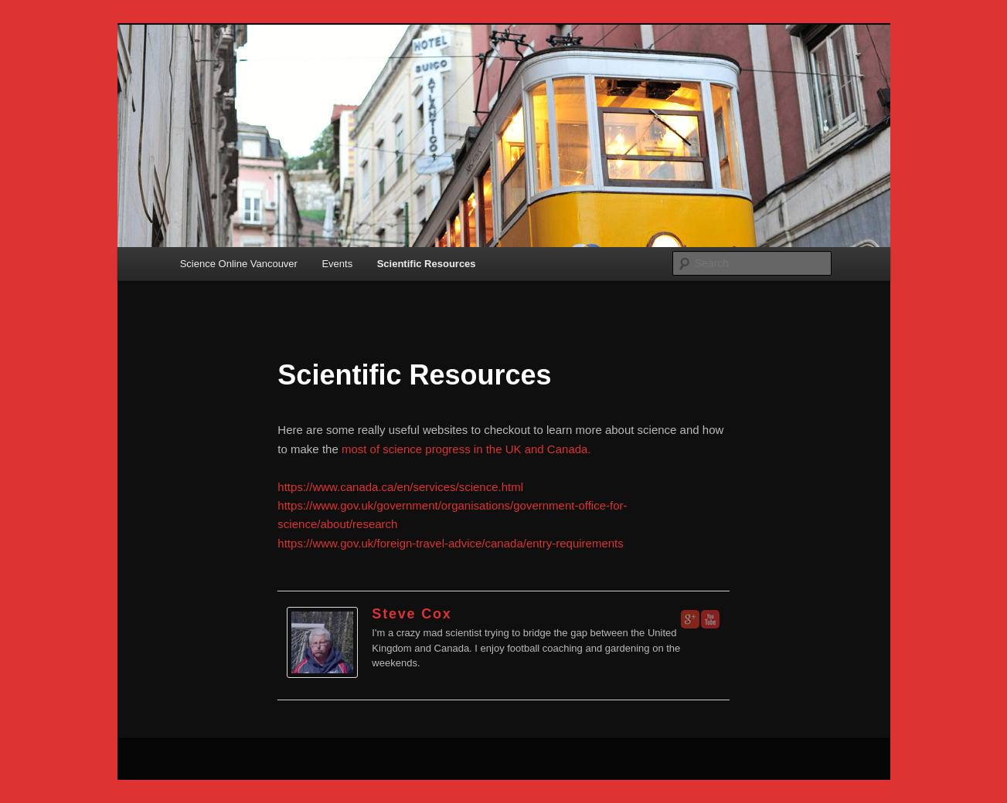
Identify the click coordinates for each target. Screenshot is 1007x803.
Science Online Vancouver (239, 263)
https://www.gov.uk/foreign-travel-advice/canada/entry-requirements (450, 543)
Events (336, 263)
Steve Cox (411, 614)
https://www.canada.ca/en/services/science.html (400, 486)
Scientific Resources (426, 263)
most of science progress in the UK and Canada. (466, 449)
